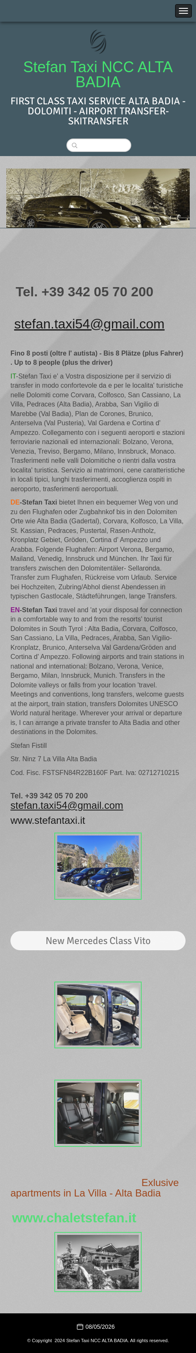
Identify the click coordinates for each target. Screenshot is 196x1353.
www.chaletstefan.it (74, 1217)
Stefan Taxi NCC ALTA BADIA (98, 74)
